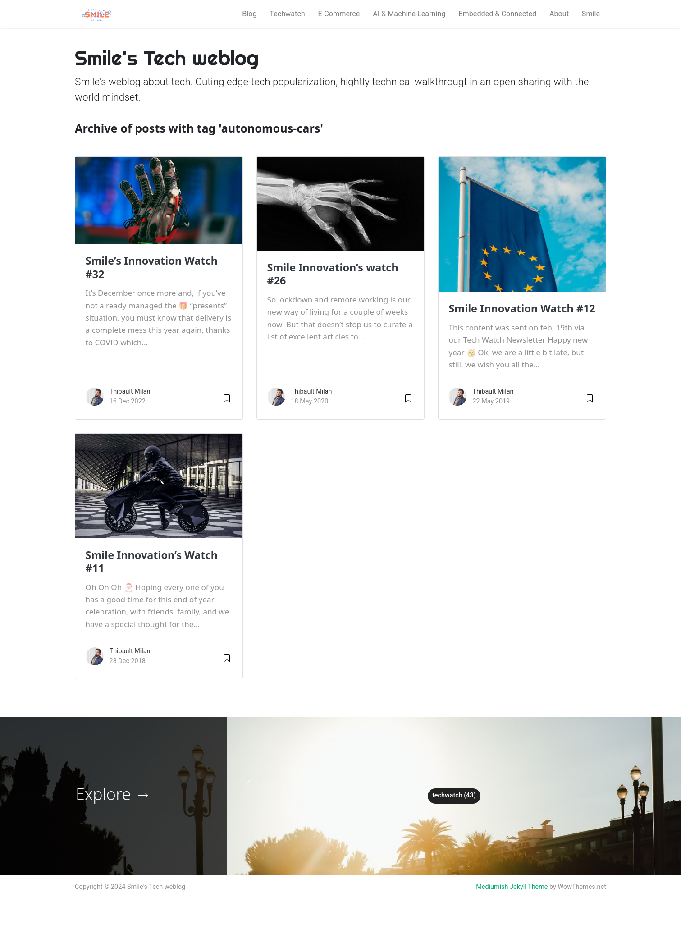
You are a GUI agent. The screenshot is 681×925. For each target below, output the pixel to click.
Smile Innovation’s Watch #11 (152, 561)
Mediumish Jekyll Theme (512, 887)
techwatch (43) (454, 795)
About (559, 13)
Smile (591, 13)
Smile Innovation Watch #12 (521, 308)
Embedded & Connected (497, 13)
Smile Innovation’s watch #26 (332, 274)
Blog (249, 13)
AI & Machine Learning (409, 13)
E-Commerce (339, 13)
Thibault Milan (130, 391)
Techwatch (287, 13)
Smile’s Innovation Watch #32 (152, 267)
